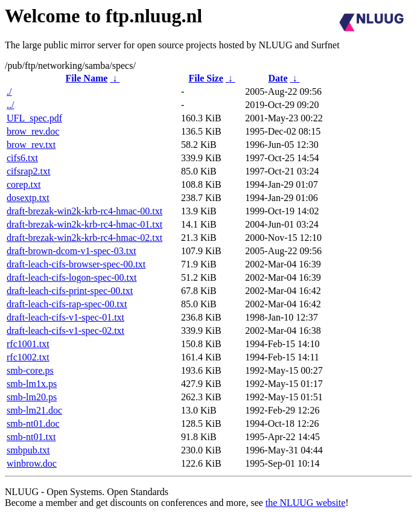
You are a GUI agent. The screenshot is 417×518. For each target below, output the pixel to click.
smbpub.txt (28, 450)
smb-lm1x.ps (32, 384)
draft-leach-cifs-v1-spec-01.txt (65, 317)
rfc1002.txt (28, 357)
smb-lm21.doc (34, 410)
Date (278, 78)
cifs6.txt (22, 158)
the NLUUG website (305, 502)
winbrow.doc (32, 463)
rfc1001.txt (28, 344)
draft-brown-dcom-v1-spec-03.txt (71, 251)
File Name (87, 78)
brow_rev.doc (33, 131)
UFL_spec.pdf (34, 118)
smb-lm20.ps (32, 397)
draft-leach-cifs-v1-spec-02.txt (65, 330)
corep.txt (23, 184)
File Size (205, 78)
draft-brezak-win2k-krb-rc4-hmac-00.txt (84, 211)
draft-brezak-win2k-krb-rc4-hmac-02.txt (84, 237)
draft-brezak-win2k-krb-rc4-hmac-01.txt (84, 224)
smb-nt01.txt (31, 437)
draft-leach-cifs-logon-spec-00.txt (71, 277)
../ (10, 105)
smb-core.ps (30, 370)
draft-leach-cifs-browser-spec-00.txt (76, 264)
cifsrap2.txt (28, 171)
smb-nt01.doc (33, 423)
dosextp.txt (28, 198)
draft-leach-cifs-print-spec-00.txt (70, 291)
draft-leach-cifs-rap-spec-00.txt (67, 304)
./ (9, 91)
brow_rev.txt (31, 144)
